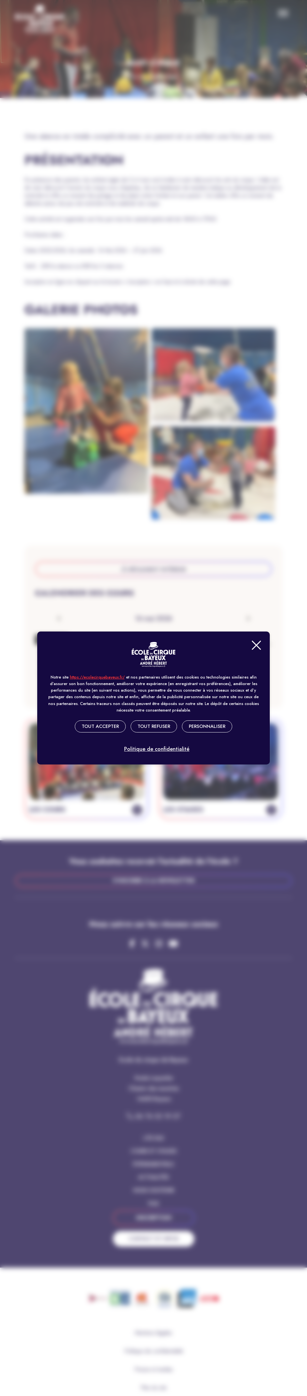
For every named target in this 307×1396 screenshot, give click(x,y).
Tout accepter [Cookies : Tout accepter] (100, 726)
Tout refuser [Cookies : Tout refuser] (153, 726)
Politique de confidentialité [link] (156, 748)
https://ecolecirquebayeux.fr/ (97, 677)
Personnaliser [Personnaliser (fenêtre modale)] (207, 726)
